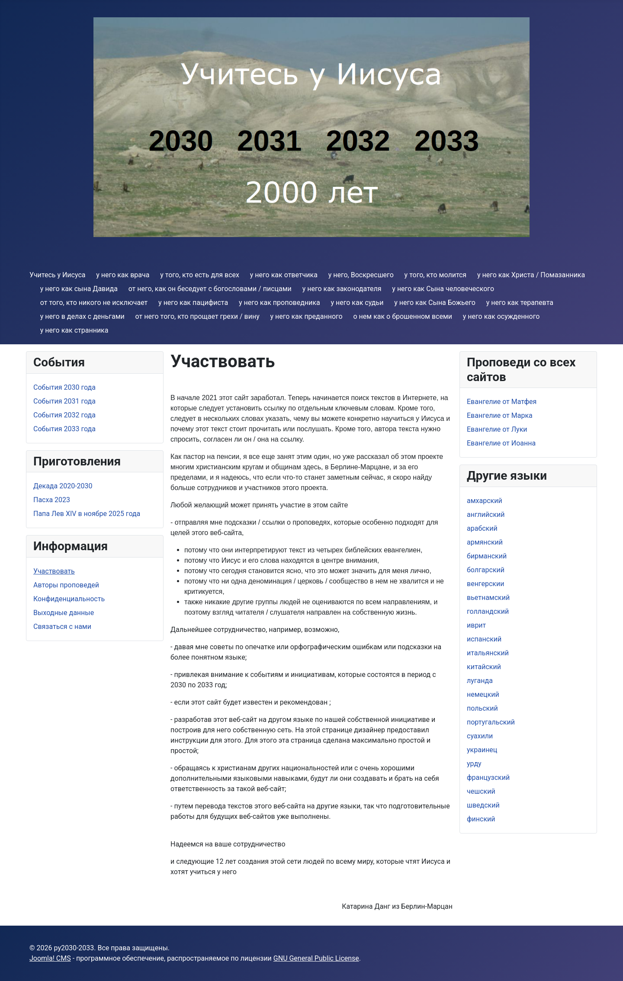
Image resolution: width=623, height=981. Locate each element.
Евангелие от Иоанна (501, 443)
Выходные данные (63, 613)
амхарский (484, 501)
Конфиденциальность (69, 599)
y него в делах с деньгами (82, 316)
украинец (482, 750)
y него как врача (122, 275)
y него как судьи (357, 302)
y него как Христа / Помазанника (531, 275)
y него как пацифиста (193, 302)
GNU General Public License (316, 958)
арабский (482, 528)
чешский (481, 791)
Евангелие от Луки (497, 429)
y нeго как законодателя (342, 289)
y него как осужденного (501, 316)
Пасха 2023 (51, 500)
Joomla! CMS (50, 958)
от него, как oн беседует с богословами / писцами (210, 289)
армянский (485, 542)
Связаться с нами (62, 626)
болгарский (485, 570)
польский (482, 708)
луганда (480, 680)
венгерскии (485, 584)
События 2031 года (64, 401)
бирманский (487, 556)
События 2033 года (64, 429)
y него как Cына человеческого (443, 289)
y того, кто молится (436, 275)
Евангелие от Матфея (501, 402)
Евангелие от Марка (500, 415)
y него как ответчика (284, 275)
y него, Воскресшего (361, 275)
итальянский (488, 653)
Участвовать (54, 571)
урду (474, 764)
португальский (491, 722)
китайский (484, 667)
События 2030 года (64, 387)
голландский (488, 611)
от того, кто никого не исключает (94, 302)
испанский (484, 639)
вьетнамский (488, 597)
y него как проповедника (279, 302)
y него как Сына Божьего (434, 302)
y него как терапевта (519, 302)
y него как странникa (74, 330)
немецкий (483, 694)
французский (488, 777)
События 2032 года (64, 415)
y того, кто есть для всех (199, 275)
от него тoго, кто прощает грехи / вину (197, 316)
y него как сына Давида (79, 289)
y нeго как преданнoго (306, 316)
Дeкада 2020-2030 (63, 486)
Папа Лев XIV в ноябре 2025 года (86, 514)
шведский (483, 805)
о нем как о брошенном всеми (402, 316)
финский (481, 819)
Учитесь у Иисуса (57, 275)
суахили (480, 736)
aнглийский (486, 514)
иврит (476, 625)
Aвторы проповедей (66, 585)
